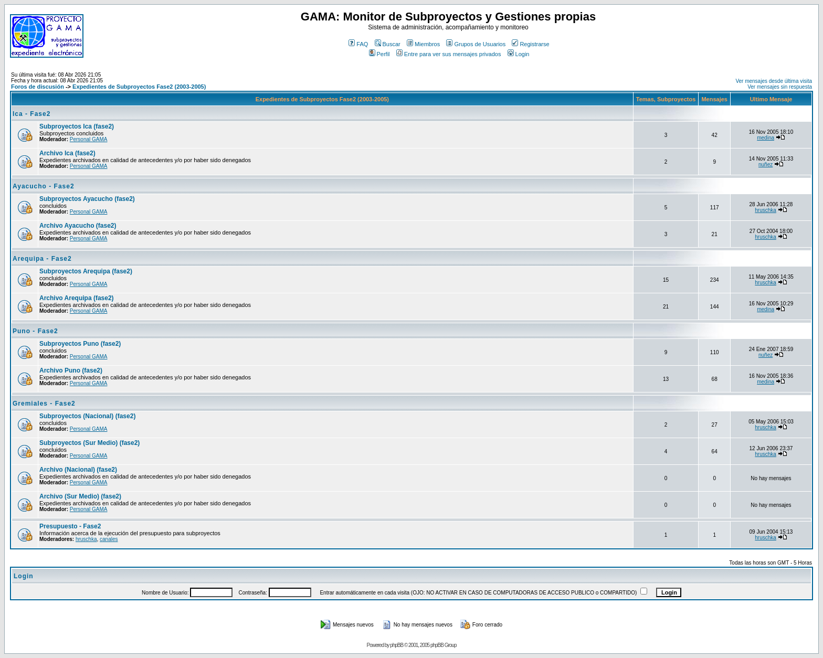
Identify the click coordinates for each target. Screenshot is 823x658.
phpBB (396, 645)
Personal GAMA (89, 139)
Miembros (423, 44)
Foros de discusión (37, 86)
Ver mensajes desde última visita (773, 81)
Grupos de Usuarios (475, 44)
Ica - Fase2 (31, 114)
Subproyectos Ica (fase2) (76, 126)
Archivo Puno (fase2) (70, 370)
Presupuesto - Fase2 (70, 526)
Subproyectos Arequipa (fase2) (85, 271)
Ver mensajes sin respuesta (779, 87)
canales (109, 539)
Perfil (379, 54)
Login (519, 54)
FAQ (358, 44)
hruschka (765, 210)
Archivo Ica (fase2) (67, 153)
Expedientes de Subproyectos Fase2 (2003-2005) (139, 86)
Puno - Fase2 (35, 331)
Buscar (387, 44)
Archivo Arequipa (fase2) (76, 298)
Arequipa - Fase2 (42, 258)
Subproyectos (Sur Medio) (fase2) (89, 443)
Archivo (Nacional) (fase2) (78, 469)
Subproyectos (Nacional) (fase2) (87, 416)
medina (765, 138)
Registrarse (530, 44)
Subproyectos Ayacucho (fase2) (87, 199)
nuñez (765, 164)
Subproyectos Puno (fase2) (80, 343)
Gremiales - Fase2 (44, 403)
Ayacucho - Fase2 (44, 186)
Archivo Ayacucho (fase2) (78, 225)
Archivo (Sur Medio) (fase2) (80, 496)
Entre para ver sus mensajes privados (448, 54)
